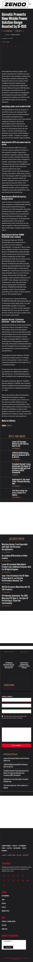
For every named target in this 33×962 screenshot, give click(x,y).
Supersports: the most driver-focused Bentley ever (21, 481)
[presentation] (14, 724)
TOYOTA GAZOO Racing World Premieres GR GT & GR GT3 (21, 455)
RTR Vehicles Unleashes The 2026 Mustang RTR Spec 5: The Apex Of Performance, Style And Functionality (15, 599)
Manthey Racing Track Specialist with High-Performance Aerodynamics (15, 547)
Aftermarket (6, 552)
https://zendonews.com (9, 688)
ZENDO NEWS (15, 34)
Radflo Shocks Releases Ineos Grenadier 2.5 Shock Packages (24, 665)
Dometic (9, 425)
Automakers (16, 448)
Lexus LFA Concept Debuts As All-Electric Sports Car (20, 444)
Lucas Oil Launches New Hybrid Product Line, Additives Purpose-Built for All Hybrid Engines (16, 567)
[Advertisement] (16, 518)
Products (18, 31)
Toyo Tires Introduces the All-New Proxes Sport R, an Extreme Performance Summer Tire (15, 578)
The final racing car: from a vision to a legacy (20, 492)
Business (15, 475)
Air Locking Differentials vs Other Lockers (15, 556)
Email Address (8, 941)
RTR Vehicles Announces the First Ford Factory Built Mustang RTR (8, 665)
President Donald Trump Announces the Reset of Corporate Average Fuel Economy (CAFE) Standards (21, 468)
